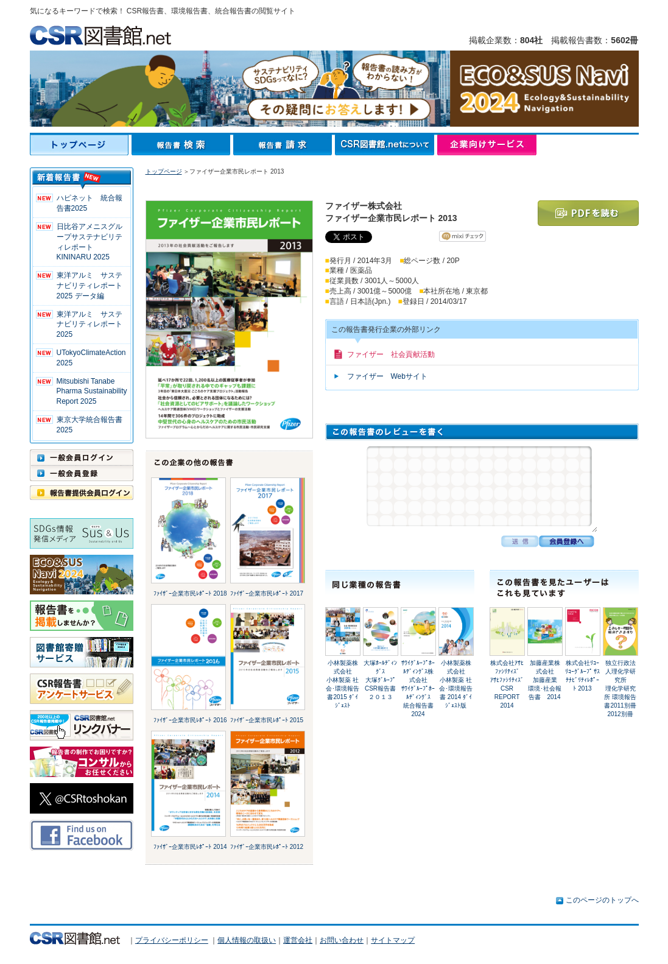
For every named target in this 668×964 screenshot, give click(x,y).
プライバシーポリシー (171, 940)
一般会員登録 (81, 473)
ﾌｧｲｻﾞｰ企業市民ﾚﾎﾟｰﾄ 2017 (266, 593)
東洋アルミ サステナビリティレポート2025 (89, 324)
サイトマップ (393, 940)
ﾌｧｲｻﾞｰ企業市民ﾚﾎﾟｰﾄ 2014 (190, 846)
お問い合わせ (342, 940)
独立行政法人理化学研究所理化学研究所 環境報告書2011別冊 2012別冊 (620, 688)
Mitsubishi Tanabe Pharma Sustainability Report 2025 (92, 391)
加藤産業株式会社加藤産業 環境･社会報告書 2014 (545, 680)
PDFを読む (588, 213)
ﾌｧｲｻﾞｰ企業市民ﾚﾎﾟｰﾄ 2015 (266, 720)
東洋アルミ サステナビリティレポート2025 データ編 (89, 285)
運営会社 (297, 940)
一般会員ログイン (81, 457)
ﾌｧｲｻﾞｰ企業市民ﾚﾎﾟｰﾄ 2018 (190, 593)
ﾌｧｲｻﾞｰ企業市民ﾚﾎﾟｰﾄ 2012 (266, 846)
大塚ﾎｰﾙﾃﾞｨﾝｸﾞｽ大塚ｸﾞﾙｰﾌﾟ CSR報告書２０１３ (383, 680)
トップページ (81, 145)
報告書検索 (182, 145)
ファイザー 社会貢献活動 (391, 354)
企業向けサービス (486, 145)
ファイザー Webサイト (387, 376)
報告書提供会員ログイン (81, 492)
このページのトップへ (602, 900)
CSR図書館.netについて (386, 145)
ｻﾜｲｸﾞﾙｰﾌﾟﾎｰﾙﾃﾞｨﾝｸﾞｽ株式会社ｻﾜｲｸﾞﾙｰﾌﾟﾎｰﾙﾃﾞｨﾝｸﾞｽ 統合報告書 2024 (419, 688)
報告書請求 (284, 145)
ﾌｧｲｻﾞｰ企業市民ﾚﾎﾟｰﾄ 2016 (190, 720)
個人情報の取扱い (246, 940)
